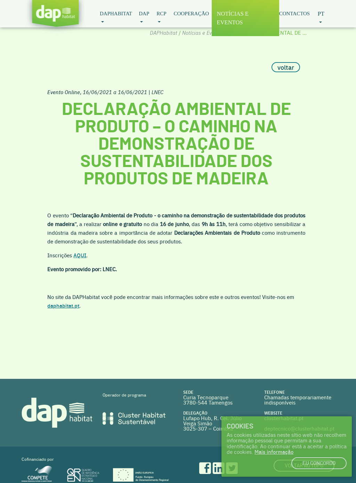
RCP (161, 13)
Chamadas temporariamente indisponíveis (297, 399)
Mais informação (273, 451)
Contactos (294, 13)
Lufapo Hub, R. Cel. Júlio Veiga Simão (212, 420)
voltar (285, 67)
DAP (144, 13)
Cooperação (191, 13)
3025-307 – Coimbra (208, 428)
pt (321, 13)
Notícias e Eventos (233, 18)
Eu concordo (318, 463)
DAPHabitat (116, 13)
